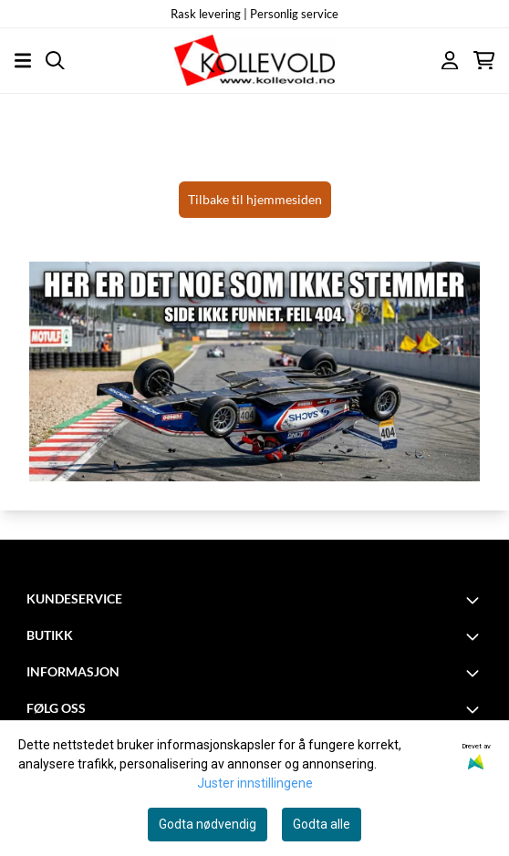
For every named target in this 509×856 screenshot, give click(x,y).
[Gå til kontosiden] (449, 60)
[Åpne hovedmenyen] (22, 60)
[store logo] (254, 60)
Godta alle (321, 824)
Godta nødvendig (207, 824)
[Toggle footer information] (475, 600)
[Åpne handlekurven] (484, 60)
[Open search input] (55, 60)
